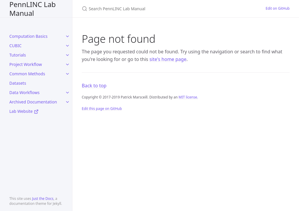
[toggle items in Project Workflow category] (67, 64)
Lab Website (24, 111)
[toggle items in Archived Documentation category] (67, 102)
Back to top (94, 85)
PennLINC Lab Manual (32, 8)
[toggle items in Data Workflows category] (67, 92)
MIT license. (188, 97)
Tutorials (17, 55)
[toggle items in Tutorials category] (67, 55)
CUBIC (15, 45)
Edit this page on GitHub (102, 108)
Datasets (17, 83)
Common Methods (27, 73)
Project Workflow (25, 64)
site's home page (168, 59)
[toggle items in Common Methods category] (67, 74)
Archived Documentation (33, 102)
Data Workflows (24, 92)
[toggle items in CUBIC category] (67, 45)
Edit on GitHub (278, 8)
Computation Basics (28, 36)
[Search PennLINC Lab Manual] (150, 8)
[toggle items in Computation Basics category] (67, 36)
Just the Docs (42, 198)
